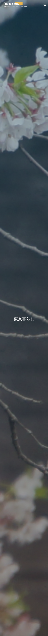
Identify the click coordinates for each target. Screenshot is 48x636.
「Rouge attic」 (12, 3)
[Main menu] (44, 4)
